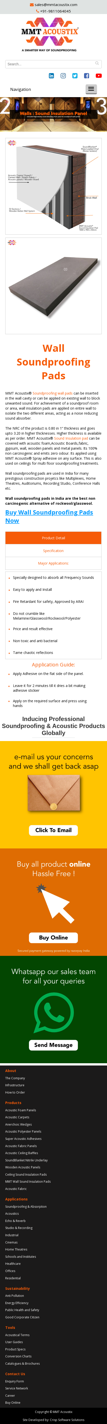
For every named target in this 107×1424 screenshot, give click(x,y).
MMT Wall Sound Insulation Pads (28, 1181)
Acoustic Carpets (17, 1117)
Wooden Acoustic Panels (22, 1167)
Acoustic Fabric (16, 1189)
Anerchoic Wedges (18, 1124)
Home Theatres (16, 1249)
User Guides (14, 1342)
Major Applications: (53, 563)
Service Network (16, 1388)
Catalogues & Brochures (22, 1363)
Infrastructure (14, 1085)
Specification (53, 550)
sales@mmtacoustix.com (55, 4)
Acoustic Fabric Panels (21, 1146)
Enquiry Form (14, 1381)
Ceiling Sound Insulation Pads (26, 1174)
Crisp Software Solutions (67, 1420)
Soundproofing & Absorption (26, 1206)
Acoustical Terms (17, 1335)
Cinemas (11, 1242)
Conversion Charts (18, 1356)
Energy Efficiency (16, 1303)
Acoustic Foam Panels (20, 1110)
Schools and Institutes (20, 1257)
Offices (10, 1271)
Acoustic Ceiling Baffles (21, 1153)
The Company (15, 1078)
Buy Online (12, 1402)
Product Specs (15, 1349)
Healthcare (13, 1264)
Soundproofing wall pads (53, 393)
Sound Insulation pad (71, 438)
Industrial (11, 1235)
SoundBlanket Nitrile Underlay (26, 1160)
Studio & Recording (18, 1228)
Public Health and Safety (22, 1310)
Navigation (20, 89)
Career (10, 1395)
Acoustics (12, 1213)
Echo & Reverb (15, 1221)
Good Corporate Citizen (22, 1317)
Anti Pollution (14, 1296)
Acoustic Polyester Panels (23, 1131)
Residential (13, 1278)
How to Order (15, 1092)
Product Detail (53, 538)
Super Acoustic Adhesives (23, 1139)
